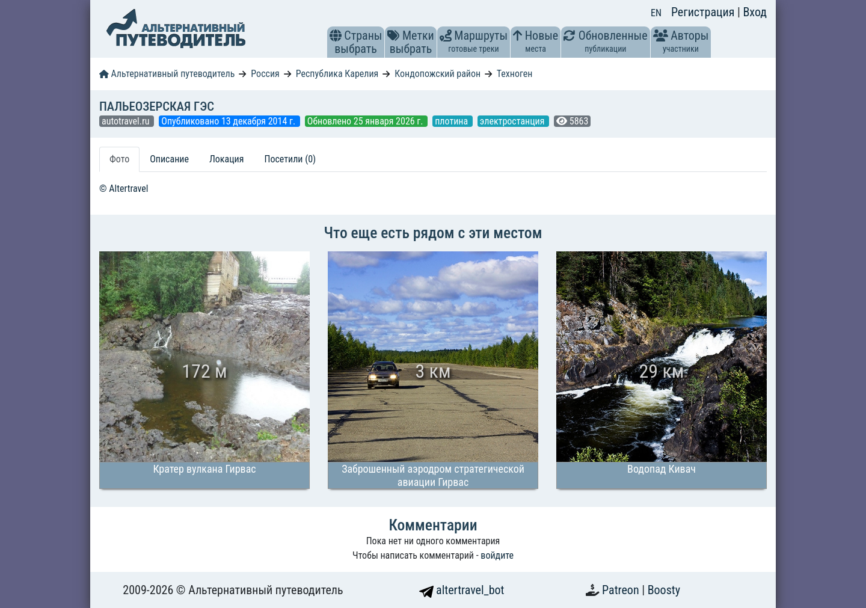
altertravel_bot (462, 590)
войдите (497, 555)
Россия (265, 73)
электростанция (513, 121)
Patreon (622, 590)
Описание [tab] (169, 159)
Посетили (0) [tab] (290, 159)
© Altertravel (123, 188)
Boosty (664, 590)
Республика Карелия (337, 73)
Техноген (515, 73)
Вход (755, 12)
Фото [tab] (119, 159)
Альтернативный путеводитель (167, 73)
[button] (336, 35)
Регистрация (704, 12)
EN (656, 13)
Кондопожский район (438, 73)
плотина (452, 121)
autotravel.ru (127, 121)
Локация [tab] (226, 159)
